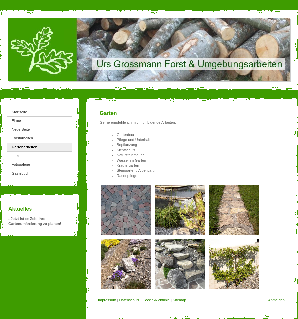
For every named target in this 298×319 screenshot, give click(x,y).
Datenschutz (129, 300)
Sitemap (179, 300)
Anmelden (276, 300)
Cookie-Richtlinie (156, 300)
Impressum (107, 300)
